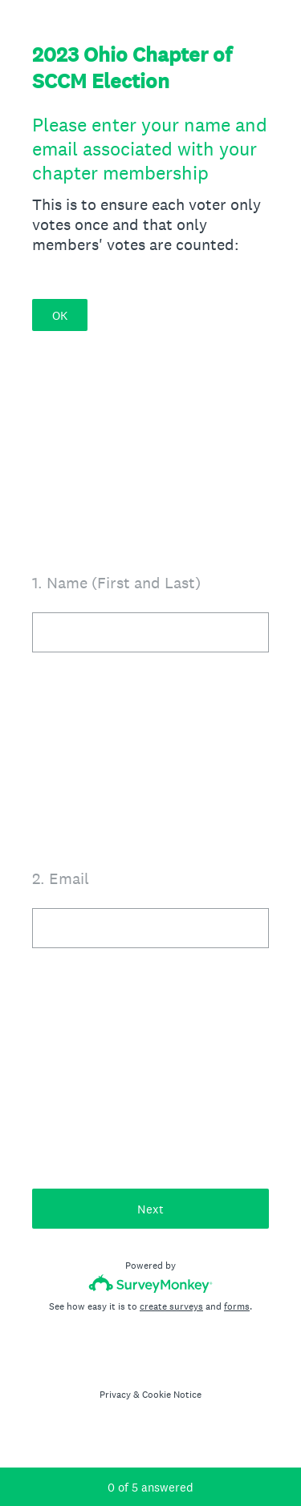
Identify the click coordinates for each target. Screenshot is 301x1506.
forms (237, 1306)
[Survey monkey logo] (150, 1283)
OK (59, 315)
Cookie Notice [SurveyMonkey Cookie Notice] (171, 1394)
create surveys (171, 1306)
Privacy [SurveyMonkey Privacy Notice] (115, 1394)
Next (150, 1209)
